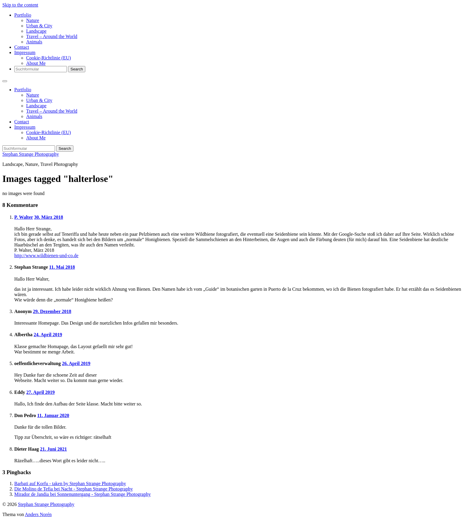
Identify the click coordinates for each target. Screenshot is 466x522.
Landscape (36, 31)
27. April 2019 (40, 392)
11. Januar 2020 (53, 415)
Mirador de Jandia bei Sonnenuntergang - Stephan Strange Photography (82, 494)
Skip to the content (20, 4)
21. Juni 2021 (53, 449)
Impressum (24, 52)
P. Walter (23, 217)
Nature (32, 20)
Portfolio (22, 15)
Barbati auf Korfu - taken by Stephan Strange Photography (70, 483)
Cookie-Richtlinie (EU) (48, 57)
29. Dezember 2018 (52, 311)
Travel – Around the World (51, 36)
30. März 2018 (48, 217)
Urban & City (39, 25)
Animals (34, 41)
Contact (21, 47)
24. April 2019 (48, 334)
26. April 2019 (76, 363)
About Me (35, 63)
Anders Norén (38, 514)
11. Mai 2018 (62, 267)
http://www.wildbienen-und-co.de (46, 255)
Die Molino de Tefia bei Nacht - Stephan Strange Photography (73, 488)
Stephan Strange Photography (30, 154)
